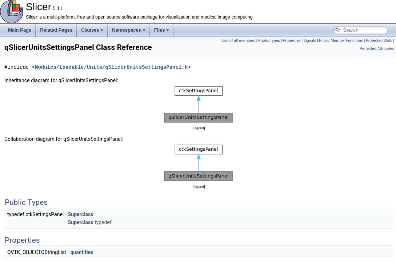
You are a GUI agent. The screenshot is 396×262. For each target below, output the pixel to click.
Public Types (269, 40)
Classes (92, 30)
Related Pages (56, 30)
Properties (292, 40)
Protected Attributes (377, 48)
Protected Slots (379, 40)
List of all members (238, 40)
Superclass (80, 214)
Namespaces (128, 30)
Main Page (19, 30)
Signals (310, 40)
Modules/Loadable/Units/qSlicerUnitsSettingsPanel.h (111, 67)
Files (161, 30)
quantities (81, 252)
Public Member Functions (341, 40)
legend (198, 128)
